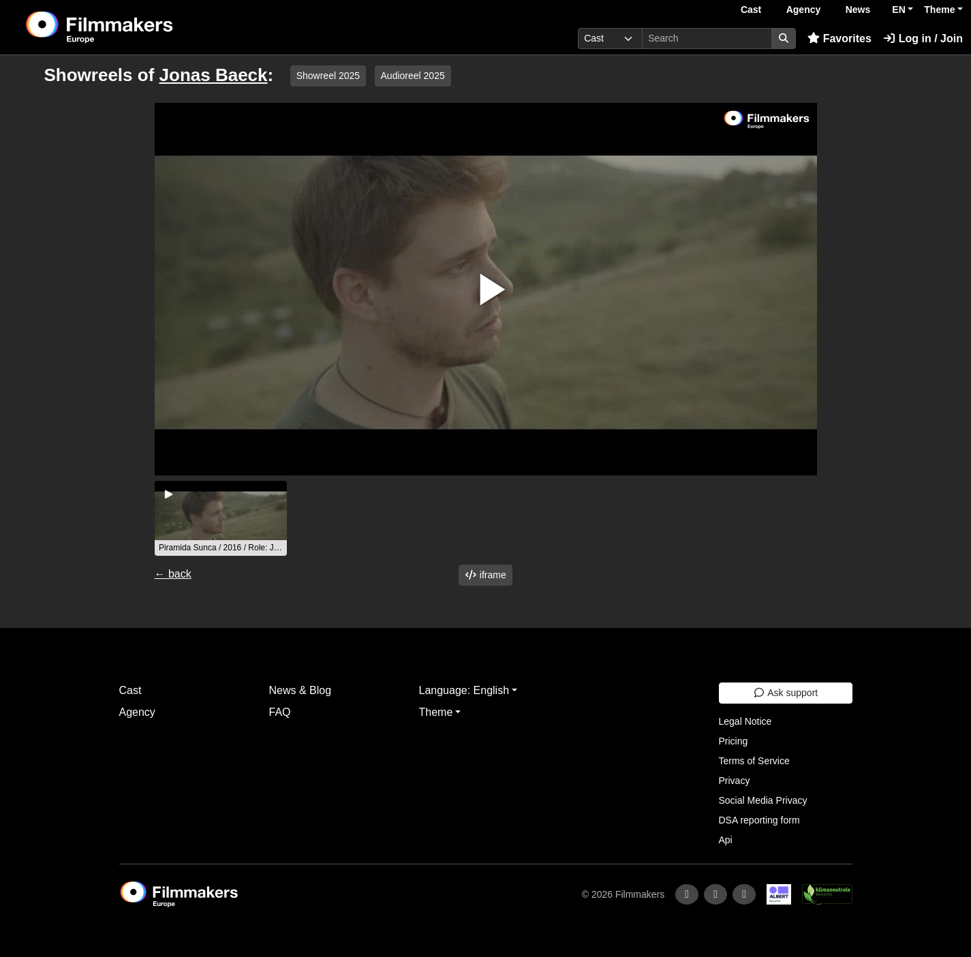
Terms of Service (754, 760)
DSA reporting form (759, 820)
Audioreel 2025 (413, 75)
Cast (751, 9)
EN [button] (898, 9)
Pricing (733, 741)
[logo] (133, 27)
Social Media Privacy (763, 800)
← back (173, 574)
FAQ (280, 712)
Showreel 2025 (328, 75)
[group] (221, 518)
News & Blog (300, 690)
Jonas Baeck (213, 75)
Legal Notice (745, 721)
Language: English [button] (464, 690)
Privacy (734, 780)
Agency (803, 9)
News (858, 9)
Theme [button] (939, 9)
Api (726, 839)
